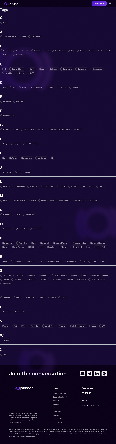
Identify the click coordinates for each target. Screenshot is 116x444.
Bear (27, 51)
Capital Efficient (18, 69)
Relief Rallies (18, 261)
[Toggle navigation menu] (110, 3)
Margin (5, 200)
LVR (100, 186)
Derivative (62, 87)
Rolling (93, 261)
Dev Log (75, 87)
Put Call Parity (101, 247)
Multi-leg (93, 200)
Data (5, 87)
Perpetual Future (60, 243)
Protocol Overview (59, 393)
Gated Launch (29, 130)
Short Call (7, 275)
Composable (97, 69)
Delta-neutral (36, 87)
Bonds (82, 51)
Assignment (35, 37)
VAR (15, 326)
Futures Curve (8, 116)
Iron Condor (42, 158)
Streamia (82, 279)
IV (53, 158)
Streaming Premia (98, 279)
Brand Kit (95, 405)
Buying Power (21, 55)
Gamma (6, 130)
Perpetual (45, 243)
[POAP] (104, 373)
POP (41, 247)
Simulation (45, 275)
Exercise (19, 101)
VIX (23, 326)
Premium (51, 247)
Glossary (56, 415)
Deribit (50, 87)
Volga (94, 326)
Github (85, 405)
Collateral (53, 69)
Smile (75, 275)
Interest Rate (27, 158)
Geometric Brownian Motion (59, 130)
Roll (84, 261)
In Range (13, 158)
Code (42, 69)
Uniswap (6, 312)
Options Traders (21, 229)
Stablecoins (18, 279)
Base (17, 51)
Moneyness (65, 200)
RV (103, 261)
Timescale (30, 298)
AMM (24, 37)
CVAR (32, 73)
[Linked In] (97, 373)
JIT (19, 172)
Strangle (44, 279)
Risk (40, 261)
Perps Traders (18, 247)
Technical (6, 298)
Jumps (27, 172)
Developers (57, 411)
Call (4, 69)
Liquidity (33, 186)
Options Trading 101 (60, 397)
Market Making (19, 200)
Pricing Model (77, 247)
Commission (67, 69)
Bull (100, 51)
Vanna (5, 326)
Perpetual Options (98, 243)
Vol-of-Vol (49, 326)
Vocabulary (35, 326)
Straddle (32, 279)
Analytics (56, 401)
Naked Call (7, 215)
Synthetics (7, 283)
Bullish (109, 51)
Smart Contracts (61, 275)
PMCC (31, 247)
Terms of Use (57, 422)
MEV (53, 200)
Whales (6, 340)
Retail (31, 261)
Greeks (78, 130)
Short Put (19, 275)
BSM (91, 51)
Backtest (6, 51)
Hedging (17, 144)
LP (84, 186)
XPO (4, 354)
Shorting (32, 275)
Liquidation (20, 186)
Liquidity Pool (48, 186)
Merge (43, 200)
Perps (5, 247)
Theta (18, 298)
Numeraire (30, 215)
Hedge (5, 144)
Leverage (6, 186)
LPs (92, 186)
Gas (16, 130)
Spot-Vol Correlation (100, 275)
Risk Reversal (72, 261)
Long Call (62, 186)
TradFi (41, 298)
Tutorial (64, 298)
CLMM (32, 69)
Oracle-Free (37, 229)
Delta (24, 87)
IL (4, 158)
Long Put (74, 186)
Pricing (63, 247)
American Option (9, 37)
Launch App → (99, 3)
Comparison (82, 69)
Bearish (37, 51)
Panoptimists (8, 243)
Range (5, 261)
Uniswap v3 (19, 312)
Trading (53, 298)
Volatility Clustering (78, 326)
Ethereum (7, 101)
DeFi (14, 87)
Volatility (62, 326)
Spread (6, 279)
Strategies (57, 279)
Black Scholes (60, 51)
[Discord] (82, 373)
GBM (41, 130)
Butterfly (6, 55)
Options (6, 229)
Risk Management (54, 261)
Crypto (21, 73)
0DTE (5, 22)
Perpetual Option (79, 243)
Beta (47, 51)
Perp (34, 243)
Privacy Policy (58, 419)
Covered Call (8, 73)
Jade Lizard (7, 172)
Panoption (23, 243)
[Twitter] (89, 373)
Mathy (33, 200)
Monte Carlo (79, 200)
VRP (103, 326)
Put (88, 247)
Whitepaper (57, 404)
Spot (84, 275)
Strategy (70, 279)
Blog (72, 51)
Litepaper (56, 408)
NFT (18, 215)
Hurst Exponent (31, 144)
